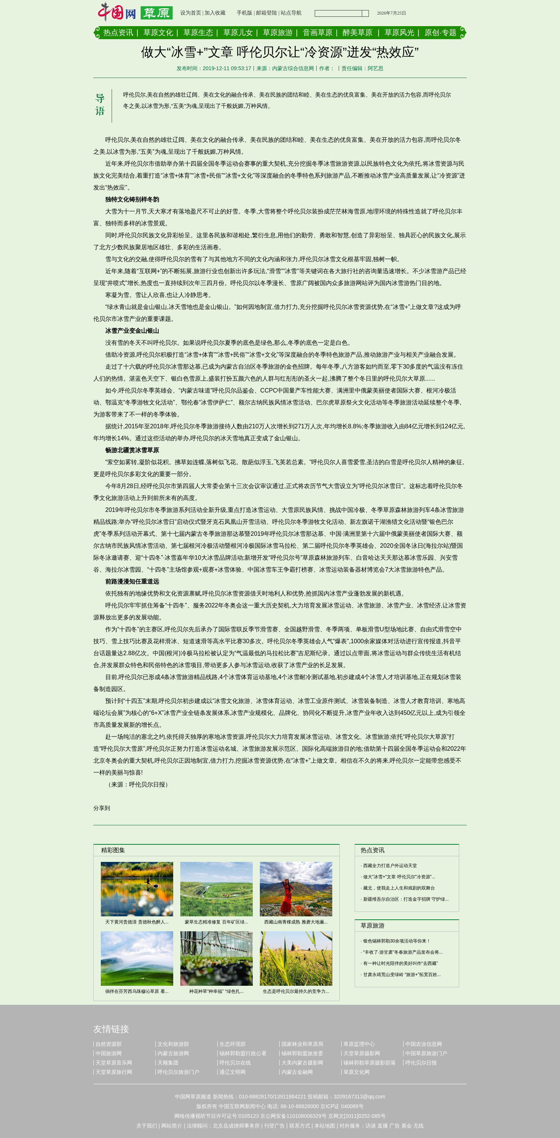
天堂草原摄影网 (361, 1053)
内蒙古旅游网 (173, 1053)
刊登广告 (274, 1126)
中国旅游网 (109, 1053)
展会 (406, 1126)
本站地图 (324, 1126)
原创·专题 (440, 32)
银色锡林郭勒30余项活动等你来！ (397, 941)
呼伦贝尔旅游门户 (178, 1072)
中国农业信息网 (423, 1044)
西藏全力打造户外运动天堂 (390, 865)
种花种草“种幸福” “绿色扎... (216, 991)
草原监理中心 (359, 1044)
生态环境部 (233, 1044)
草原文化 (158, 32)
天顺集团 (168, 1063)
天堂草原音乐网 (114, 1063)
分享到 (101, 808)
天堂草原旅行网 (114, 1072)
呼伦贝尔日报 (421, 1063)
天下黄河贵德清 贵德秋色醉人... (136, 922)
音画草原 (318, 32)
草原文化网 (356, 1072)
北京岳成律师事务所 (236, 1126)
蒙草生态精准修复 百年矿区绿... (216, 922)
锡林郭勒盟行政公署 (243, 1053)
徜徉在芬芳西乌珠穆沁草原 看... (136, 991)
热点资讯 (118, 32)
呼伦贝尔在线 (235, 1063)
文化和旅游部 (173, 1044)
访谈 (370, 1126)
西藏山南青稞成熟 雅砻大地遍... (295, 922)
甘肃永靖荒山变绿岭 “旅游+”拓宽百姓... (402, 974)
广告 (394, 1126)
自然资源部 (109, 1044)
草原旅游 (278, 32)
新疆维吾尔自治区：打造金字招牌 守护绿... (406, 899)
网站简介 (171, 1126)
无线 (418, 1126)
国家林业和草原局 (302, 1044)
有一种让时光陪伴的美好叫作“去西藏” (400, 963)
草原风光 (399, 32)
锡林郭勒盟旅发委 (302, 1053)
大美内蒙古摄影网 (302, 1063)
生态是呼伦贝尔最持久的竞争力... (296, 991)
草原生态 (198, 32)
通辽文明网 (233, 1072)
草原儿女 (238, 32)
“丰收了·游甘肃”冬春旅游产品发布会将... (403, 952)
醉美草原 (358, 32)
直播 (382, 1126)
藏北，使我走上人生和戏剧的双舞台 (399, 888)
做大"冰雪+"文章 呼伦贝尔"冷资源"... (399, 876)
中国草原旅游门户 (426, 1053)
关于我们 (146, 1126)
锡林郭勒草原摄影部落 (369, 1063)
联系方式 (299, 1126)
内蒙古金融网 (297, 1072)
